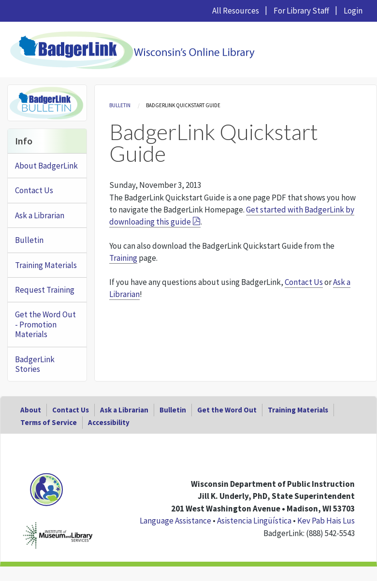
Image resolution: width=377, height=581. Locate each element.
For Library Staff (301, 10)
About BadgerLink (46, 165)
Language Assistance (175, 520)
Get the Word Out (227, 409)
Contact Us (304, 282)
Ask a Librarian (39, 215)
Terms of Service (48, 422)
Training (123, 258)
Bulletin (119, 105)
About (30, 409)
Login (353, 10)
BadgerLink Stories (35, 364)
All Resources (235, 10)
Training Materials (46, 265)
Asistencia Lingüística (254, 520)
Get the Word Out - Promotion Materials (45, 324)
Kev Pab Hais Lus (326, 520)
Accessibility (109, 422)
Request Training (44, 289)
